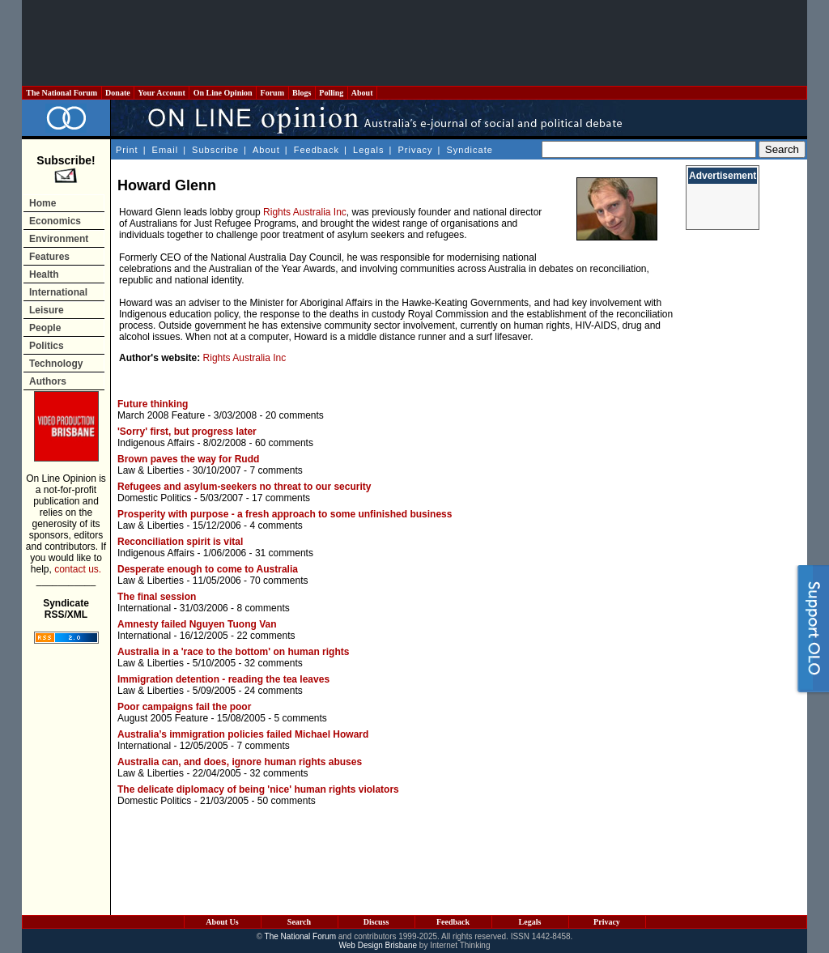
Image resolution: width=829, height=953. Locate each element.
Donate (118, 92)
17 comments (281, 498)
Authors (47, 381)
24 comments (273, 690)
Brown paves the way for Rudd (188, 459)
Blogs (302, 92)
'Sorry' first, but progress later (187, 431)
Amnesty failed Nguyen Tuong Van (196, 624)
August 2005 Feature (162, 718)
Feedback (316, 150)
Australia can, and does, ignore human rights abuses (239, 762)
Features (49, 256)
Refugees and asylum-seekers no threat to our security (244, 486)
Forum (272, 92)
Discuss (376, 921)
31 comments (284, 553)
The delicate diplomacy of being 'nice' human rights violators (258, 789)
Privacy (414, 150)
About (362, 92)
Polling (331, 92)
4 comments (275, 525)
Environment (58, 239)
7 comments (275, 470)
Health (44, 274)
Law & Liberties (150, 470)
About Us (222, 921)
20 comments (295, 415)
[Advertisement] (414, 42)
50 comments (286, 800)
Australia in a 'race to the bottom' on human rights (233, 651)
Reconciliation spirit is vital (180, 541)
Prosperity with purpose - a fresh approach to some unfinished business (284, 514)
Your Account (161, 92)
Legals (368, 150)
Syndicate (470, 150)
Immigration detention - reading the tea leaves (223, 679)
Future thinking (152, 404)
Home (42, 203)
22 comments (265, 635)
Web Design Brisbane (378, 945)
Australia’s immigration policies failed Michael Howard (242, 734)
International (58, 292)
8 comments (262, 608)
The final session (156, 596)
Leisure (46, 310)
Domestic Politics (154, 498)
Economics (55, 221)
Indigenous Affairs (155, 443)
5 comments (300, 718)
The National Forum (62, 92)
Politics (46, 345)
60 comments (284, 443)
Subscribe (215, 150)
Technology (56, 363)
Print (127, 150)
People (45, 328)
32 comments (273, 663)
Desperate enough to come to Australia (207, 569)
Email (165, 150)
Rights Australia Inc (304, 212)
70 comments (278, 580)
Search (299, 921)
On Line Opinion (222, 92)
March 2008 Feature (161, 415)
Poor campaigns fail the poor (184, 707)
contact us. (77, 569)
